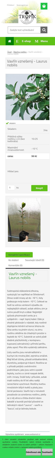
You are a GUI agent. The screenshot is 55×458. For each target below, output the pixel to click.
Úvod (9, 51)
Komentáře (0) (15, 265)
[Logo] (27, 17)
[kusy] (11, 187)
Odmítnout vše (33, 452)
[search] (44, 30)
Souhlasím (47, 452)
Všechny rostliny (20, 51)
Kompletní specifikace (19, 255)
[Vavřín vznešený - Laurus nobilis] (27, 75)
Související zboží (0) (34, 260)
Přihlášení (10, 5)
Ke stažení (14, 260)
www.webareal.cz (32, 434)
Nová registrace (22, 5)
